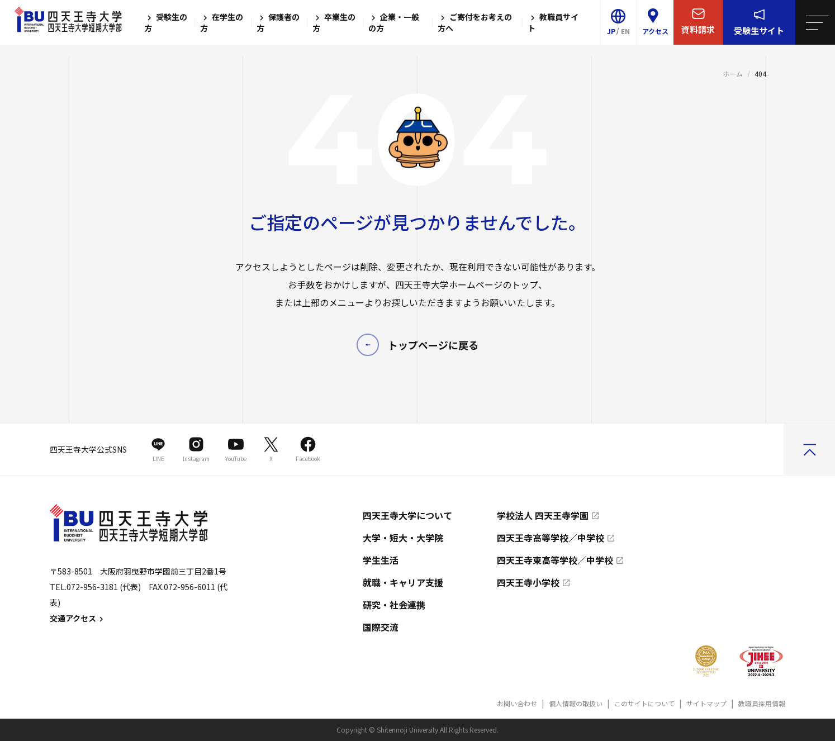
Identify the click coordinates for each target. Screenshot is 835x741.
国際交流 (380, 627)
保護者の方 (278, 22)
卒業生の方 (333, 22)
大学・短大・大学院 (403, 537)
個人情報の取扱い (575, 703)
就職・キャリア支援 (403, 582)
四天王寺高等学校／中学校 (550, 537)
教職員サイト (553, 22)
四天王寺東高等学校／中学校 (555, 560)
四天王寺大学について (407, 515)
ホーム (733, 73)
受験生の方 (165, 22)
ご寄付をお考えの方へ (475, 22)
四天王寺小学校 (528, 582)
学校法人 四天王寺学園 (543, 515)
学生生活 (380, 560)
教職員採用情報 (761, 703)
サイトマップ (706, 703)
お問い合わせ (517, 703)
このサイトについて (644, 703)
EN (625, 31)
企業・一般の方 (393, 22)
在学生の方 (221, 22)
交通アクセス (78, 618)
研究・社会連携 (394, 604)
